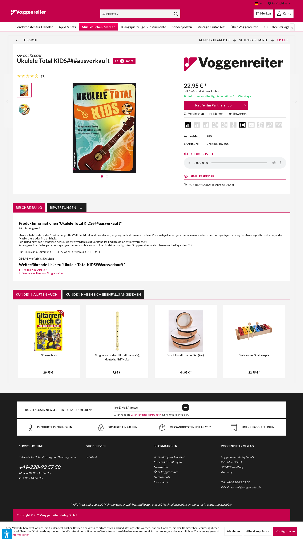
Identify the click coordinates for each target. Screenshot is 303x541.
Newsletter (161, 467)
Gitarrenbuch (49, 355)
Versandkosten (141, 504)
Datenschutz (162, 477)
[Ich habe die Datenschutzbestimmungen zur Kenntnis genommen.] (115, 414)
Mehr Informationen (17, 534)
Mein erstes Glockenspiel (254, 355)
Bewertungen (66, 207)
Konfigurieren (285, 531)
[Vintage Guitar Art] (211, 27)
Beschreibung (29, 207)
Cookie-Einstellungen (168, 462)
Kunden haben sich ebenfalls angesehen (103, 294)
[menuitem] (140, 13)
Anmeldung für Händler (169, 457)
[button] (7, 534)
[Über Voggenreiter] (244, 27)
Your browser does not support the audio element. (235, 163)
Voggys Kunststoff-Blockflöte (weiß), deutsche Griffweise (117, 357)
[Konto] (284, 13)
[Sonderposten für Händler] (34, 27)
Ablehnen (233, 531)
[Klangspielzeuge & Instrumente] (143, 27)
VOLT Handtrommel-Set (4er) (185, 355)
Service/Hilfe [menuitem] (277, 3)
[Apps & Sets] (67, 27)
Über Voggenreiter (166, 472)
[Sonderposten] (182, 27)
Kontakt (91, 457)
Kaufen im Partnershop (220, 104)
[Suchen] (175, 13)
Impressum (161, 482)
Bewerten (238, 113)
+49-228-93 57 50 (39, 467)
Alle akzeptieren (257, 531)
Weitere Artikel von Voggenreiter (41, 273)
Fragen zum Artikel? (33, 269)
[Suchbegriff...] (140, 13)
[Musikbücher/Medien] (98, 27)
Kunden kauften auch (37, 294)
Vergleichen (194, 113)
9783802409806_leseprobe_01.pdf (211, 184)
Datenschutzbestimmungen (146, 414)
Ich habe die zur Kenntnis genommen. (153, 414)
